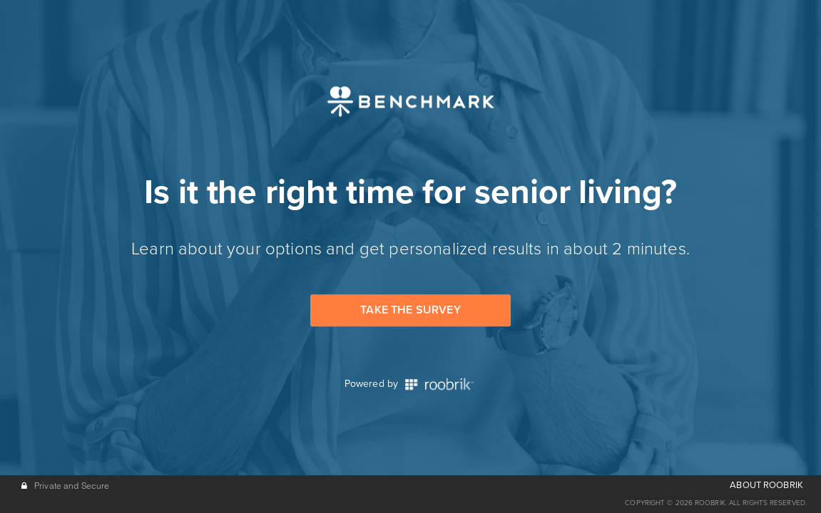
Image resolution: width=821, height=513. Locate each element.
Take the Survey (410, 310)
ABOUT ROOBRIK (766, 485)
